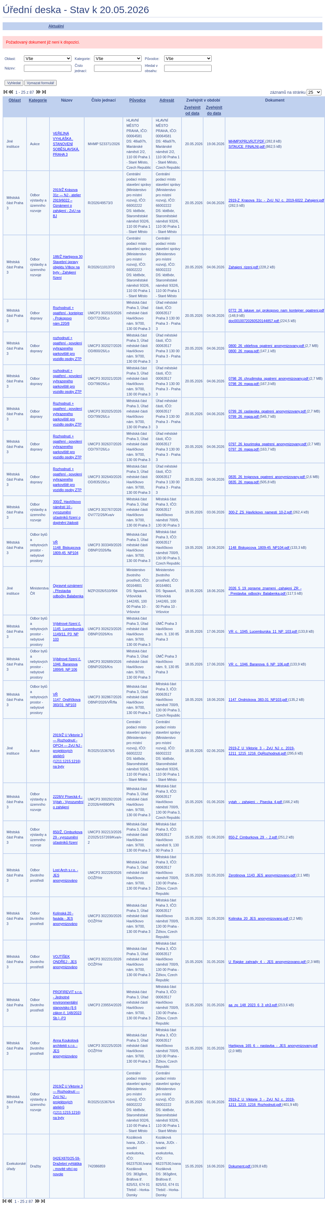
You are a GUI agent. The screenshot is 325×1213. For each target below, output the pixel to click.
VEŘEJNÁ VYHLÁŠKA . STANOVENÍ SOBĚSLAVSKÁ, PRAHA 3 (66, 143)
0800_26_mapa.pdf (244, 351)
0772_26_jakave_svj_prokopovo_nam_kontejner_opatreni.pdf (276, 310)
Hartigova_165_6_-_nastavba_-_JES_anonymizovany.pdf (273, 1046)
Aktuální (56, 26)
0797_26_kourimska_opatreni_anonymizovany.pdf (268, 444)
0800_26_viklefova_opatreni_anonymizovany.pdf (267, 346)
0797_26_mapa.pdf (244, 449)
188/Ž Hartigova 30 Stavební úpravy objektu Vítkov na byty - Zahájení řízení (68, 267)
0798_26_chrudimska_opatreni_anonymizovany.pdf (269, 378)
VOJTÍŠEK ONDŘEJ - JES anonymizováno (65, 961)
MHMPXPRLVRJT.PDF (247, 141)
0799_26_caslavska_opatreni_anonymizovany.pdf (268, 411)
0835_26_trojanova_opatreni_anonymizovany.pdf (267, 477)
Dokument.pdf (240, 1166)
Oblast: (10, 59)
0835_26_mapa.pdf (244, 482)
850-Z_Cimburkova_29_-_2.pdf (253, 837)
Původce (137, 100)
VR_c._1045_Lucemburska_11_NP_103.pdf (263, 631)
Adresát (167, 100)
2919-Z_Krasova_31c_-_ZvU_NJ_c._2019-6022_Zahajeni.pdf (276, 200)
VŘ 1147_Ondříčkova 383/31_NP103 (67, 699)
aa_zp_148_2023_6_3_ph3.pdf (253, 1005)
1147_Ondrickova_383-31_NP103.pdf (258, 700)
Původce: (152, 59)
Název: (10, 68)
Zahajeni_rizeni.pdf (244, 267)
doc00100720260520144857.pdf (254, 321)
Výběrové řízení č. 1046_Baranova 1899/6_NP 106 (67, 664)
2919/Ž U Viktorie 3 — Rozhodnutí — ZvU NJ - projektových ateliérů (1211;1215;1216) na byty (68, 1102)
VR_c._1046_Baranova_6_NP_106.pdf (259, 664)
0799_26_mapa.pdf (244, 416)
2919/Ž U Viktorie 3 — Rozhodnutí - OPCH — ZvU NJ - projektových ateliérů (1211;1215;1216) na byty (68, 750)
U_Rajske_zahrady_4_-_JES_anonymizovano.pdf (268, 962)
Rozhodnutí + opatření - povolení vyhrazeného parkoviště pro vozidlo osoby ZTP (67, 413)
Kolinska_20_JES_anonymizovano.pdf (259, 918)
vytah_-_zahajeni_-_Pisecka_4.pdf (256, 802)
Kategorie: (83, 59)
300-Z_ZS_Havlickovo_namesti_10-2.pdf (261, 512)
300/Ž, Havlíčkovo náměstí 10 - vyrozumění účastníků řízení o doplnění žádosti (67, 512)
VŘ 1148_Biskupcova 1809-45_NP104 (67, 547)
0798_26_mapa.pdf (244, 384)
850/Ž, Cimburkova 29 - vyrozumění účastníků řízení (68, 837)
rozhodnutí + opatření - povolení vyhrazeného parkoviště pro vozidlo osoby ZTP (67, 348)
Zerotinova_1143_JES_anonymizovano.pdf (262, 875)
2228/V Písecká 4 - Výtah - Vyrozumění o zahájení (68, 802)
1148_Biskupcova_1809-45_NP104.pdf (259, 547)
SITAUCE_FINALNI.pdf (247, 146)
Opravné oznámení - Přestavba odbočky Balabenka (68, 591)
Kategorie (38, 100)
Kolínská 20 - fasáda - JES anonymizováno (65, 918)
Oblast (15, 100)
